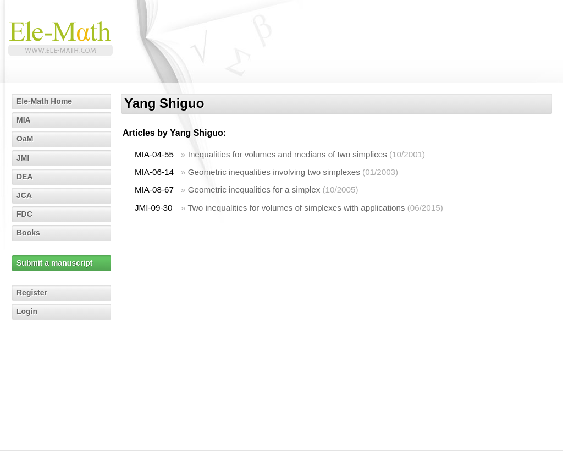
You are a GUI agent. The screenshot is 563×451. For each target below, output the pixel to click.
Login (26, 311)
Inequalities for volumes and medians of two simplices (287, 154)
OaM (24, 138)
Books (28, 232)
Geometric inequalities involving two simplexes (274, 172)
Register (31, 292)
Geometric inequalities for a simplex (254, 189)
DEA (24, 176)
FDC (24, 214)
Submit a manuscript (54, 262)
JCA (24, 195)
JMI (22, 157)
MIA (23, 120)
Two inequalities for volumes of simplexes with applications (296, 207)
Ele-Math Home (44, 101)
